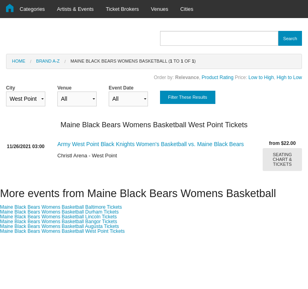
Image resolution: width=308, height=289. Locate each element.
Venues (159, 9)
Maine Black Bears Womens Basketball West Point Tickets (62, 231)
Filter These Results (187, 97)
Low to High (261, 77)
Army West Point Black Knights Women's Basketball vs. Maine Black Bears (150, 144)
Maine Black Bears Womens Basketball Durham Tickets (59, 212)
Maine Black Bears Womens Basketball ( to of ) (133, 61)
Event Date (128, 95)
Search (290, 38)
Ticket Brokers (122, 9)
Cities (187, 9)
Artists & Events (75, 9)
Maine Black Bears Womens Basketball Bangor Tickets (58, 221)
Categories (32, 9)
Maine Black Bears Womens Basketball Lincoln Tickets (58, 217)
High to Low (289, 77)
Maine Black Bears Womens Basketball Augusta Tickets (59, 226)
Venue (77, 95)
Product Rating (217, 77)
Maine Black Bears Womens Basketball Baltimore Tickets (61, 207)
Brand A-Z (48, 61)
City (25, 95)
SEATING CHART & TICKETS (282, 159)
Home (18, 61)
